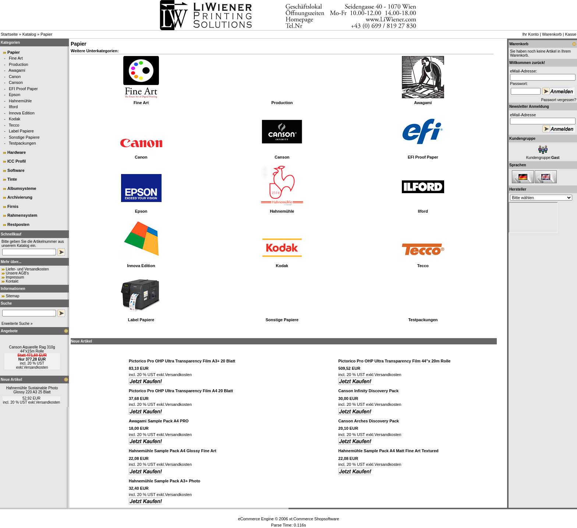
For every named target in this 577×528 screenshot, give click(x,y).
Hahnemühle (20, 101)
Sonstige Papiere (24, 137)
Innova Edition (22, 113)
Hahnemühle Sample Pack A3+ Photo (164, 481)
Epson (14, 94)
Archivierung (19, 197)
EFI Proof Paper (23, 88)
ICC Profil (16, 161)
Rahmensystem (22, 215)
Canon (15, 76)
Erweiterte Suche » (17, 324)
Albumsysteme (21, 188)
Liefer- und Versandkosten (27, 269)
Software (15, 170)
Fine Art (16, 58)
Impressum (15, 277)
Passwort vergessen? (558, 100)
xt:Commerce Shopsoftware (314, 519)
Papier (46, 34)
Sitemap (13, 296)
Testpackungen (22, 143)
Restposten (18, 224)
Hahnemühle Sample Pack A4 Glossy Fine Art (172, 451)
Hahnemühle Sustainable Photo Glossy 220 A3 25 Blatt (32, 390)
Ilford (13, 106)
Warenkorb (552, 34)
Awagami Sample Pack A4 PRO (159, 421)
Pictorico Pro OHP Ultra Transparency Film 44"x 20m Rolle (394, 361)
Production (18, 64)
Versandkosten (36, 367)
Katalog (29, 34)
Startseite (9, 34)
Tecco (14, 125)
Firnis (12, 206)
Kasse (570, 34)
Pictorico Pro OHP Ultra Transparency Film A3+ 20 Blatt (182, 361)
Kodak (14, 119)
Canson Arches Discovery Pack (368, 421)
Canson (16, 82)
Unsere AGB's (17, 273)
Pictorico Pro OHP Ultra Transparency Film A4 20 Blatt (181, 391)
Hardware (16, 152)
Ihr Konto (530, 34)
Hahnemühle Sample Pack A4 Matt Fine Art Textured (388, 451)
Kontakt (12, 281)
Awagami (16, 70)
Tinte (12, 179)
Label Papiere (21, 131)
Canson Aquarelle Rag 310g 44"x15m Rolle (32, 349)
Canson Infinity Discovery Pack (368, 391)
